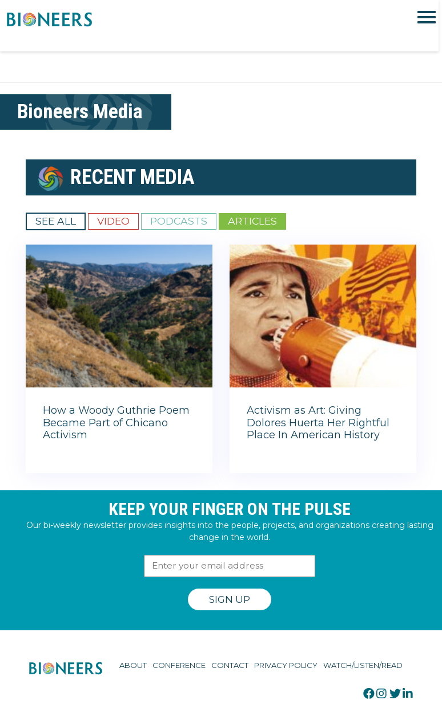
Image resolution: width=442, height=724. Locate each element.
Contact (229, 665)
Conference (179, 665)
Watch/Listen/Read (363, 665)
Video (113, 221)
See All (55, 221)
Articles (252, 221)
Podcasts (178, 221)
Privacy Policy (286, 665)
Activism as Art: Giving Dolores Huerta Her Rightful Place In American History (318, 422)
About (133, 665)
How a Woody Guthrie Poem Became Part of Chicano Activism (116, 422)
